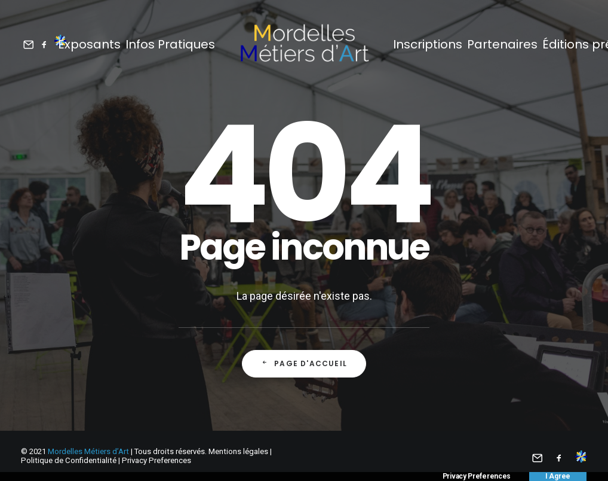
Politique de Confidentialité (68, 460)
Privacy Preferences (156, 460)
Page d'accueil (304, 363)
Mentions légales (238, 451)
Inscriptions (427, 44)
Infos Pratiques (170, 44)
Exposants (89, 44)
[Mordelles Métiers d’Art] (304, 44)
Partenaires (502, 44)
